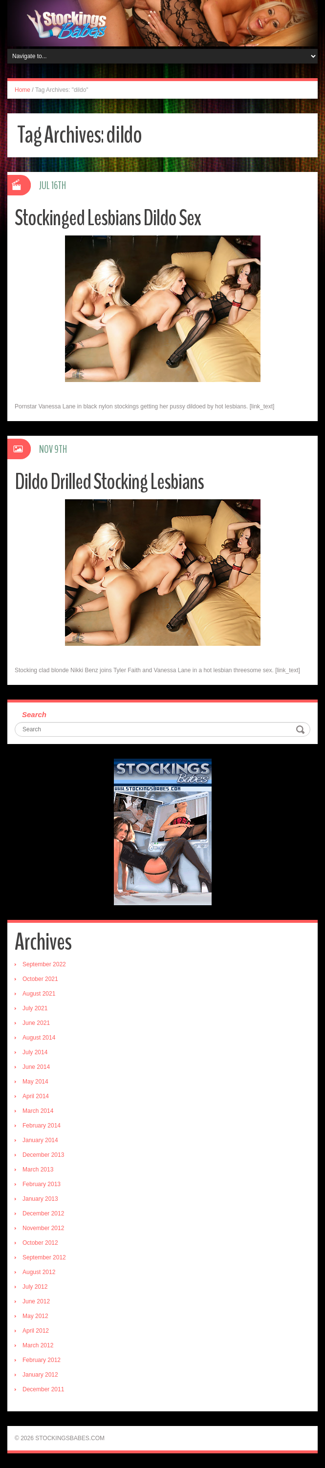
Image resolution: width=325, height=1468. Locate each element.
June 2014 (36, 1067)
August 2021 (38, 993)
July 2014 (34, 1052)
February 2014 (41, 1125)
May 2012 (35, 1316)
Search (34, 714)
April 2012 (35, 1330)
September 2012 (44, 1257)
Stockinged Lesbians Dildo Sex (108, 218)
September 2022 (44, 964)
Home (22, 89)
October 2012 (40, 1242)
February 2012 (41, 1360)
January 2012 (40, 1374)
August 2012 (38, 1272)
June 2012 (36, 1301)
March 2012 (37, 1345)
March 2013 (37, 1169)
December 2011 (43, 1389)
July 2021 (34, 1008)
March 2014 (37, 1110)
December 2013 (43, 1154)
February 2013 (41, 1184)
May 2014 (35, 1081)
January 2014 (40, 1140)
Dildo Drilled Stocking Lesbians (109, 482)
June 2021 (36, 1023)
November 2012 (43, 1228)
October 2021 (40, 979)
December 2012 (43, 1213)
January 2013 (40, 1198)
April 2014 (35, 1096)
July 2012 (34, 1286)
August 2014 (38, 1037)
